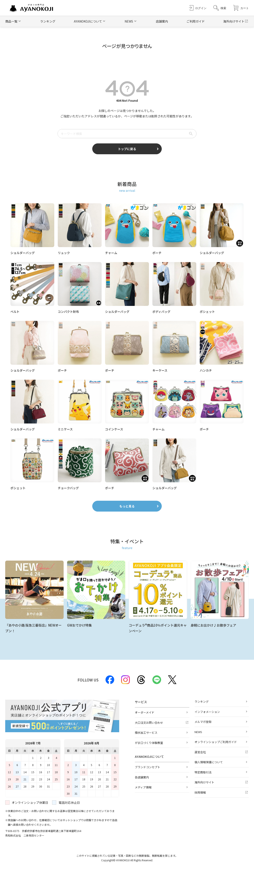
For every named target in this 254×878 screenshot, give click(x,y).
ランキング (47, 21)
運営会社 (200, 752)
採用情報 (200, 792)
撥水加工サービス (146, 732)
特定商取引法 (203, 772)
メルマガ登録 (203, 722)
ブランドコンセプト (147, 767)
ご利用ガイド (195, 21)
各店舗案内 (142, 777)
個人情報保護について (209, 762)
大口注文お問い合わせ (149, 722)
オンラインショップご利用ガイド (216, 742)
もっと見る (127, 506)
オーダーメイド (144, 712)
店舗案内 (162, 21)
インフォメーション (207, 712)
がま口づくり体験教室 (149, 743)
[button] (219, 8)
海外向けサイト (233, 21)
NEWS (198, 732)
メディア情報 (143, 787)
